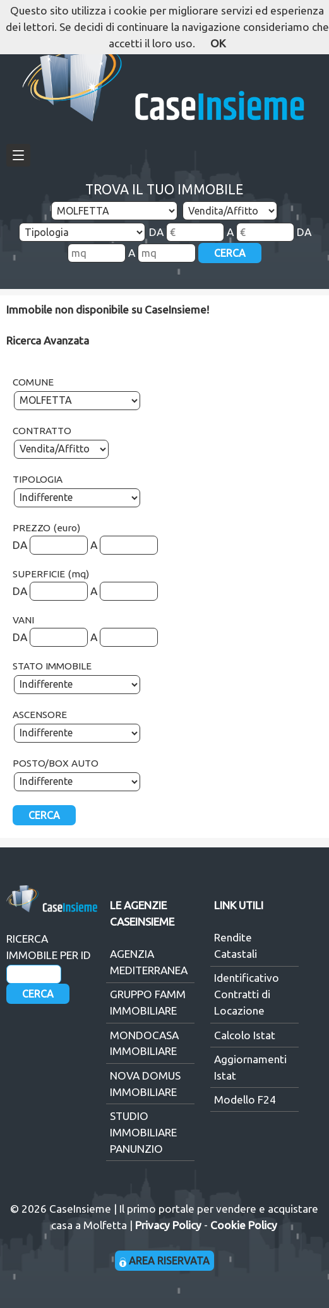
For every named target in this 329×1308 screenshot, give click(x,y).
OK (217, 43)
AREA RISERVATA (164, 1260)
